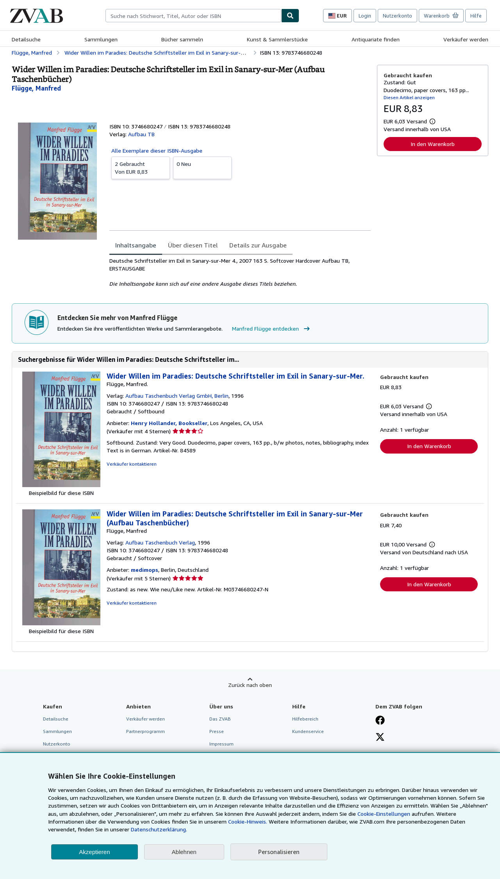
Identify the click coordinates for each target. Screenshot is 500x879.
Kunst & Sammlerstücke (277, 39)
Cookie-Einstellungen (383, 813)
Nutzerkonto (397, 15)
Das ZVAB (220, 719)
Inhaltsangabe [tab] (135, 245)
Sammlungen (101, 39)
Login (365, 15)
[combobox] (193, 15)
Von (140, 167)
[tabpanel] (240, 272)
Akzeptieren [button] (94, 852)
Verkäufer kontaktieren (132, 464)
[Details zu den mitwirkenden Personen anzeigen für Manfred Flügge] (36, 88)
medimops (144, 569)
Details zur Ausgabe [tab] (258, 245)
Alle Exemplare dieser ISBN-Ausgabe (156, 150)
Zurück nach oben (250, 684)
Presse (216, 731)
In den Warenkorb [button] (433, 144)
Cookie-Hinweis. (247, 821)
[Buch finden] (290, 15)
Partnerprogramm (145, 731)
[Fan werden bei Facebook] (380, 721)
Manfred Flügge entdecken (272, 329)
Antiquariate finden (376, 39)
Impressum (221, 744)
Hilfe (476, 15)
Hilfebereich (305, 719)
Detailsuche (26, 39)
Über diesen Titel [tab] (193, 245)
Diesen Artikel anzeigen (409, 97)
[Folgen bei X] (380, 737)
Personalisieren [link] (279, 851)
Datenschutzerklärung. (159, 829)
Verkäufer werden (465, 39)
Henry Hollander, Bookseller (169, 423)
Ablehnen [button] (184, 852)
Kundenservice (308, 731)
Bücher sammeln (182, 39)
